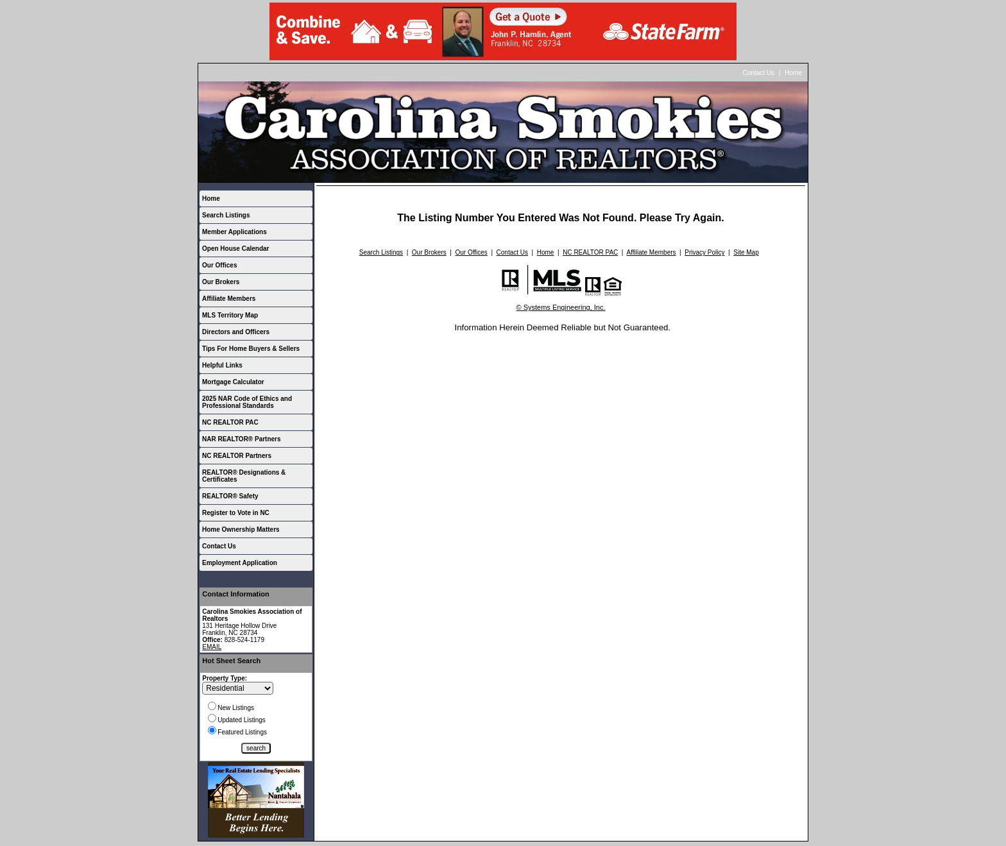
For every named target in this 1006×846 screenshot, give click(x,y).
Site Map (745, 252)
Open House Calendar (235, 248)
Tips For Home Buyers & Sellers (251, 348)
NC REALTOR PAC (230, 422)
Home (793, 72)
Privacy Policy (704, 252)
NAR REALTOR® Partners (241, 439)
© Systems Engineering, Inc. (561, 307)
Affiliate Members (228, 298)
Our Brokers (220, 281)
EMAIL (211, 646)
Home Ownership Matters (241, 529)
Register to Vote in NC (235, 512)
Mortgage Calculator (233, 381)
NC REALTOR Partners (236, 455)
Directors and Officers (235, 331)
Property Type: (224, 678)
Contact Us (758, 72)
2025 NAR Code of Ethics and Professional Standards (247, 402)
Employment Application (239, 562)
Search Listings (226, 215)
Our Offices (219, 265)
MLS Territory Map (230, 315)
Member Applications (234, 231)
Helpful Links (222, 365)
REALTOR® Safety (230, 496)
